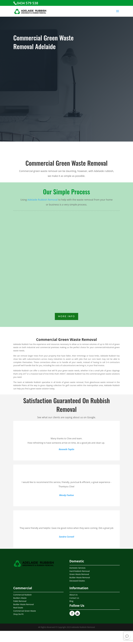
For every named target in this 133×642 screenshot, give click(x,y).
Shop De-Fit (18, 614)
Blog (71, 601)
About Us (73, 594)
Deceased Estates (77, 580)
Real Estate (18, 607)
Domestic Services (77, 568)
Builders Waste (19, 598)
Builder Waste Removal (79, 577)
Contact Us (74, 598)
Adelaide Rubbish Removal (42, 199)
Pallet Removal (19, 601)
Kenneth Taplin (66, 449)
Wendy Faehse (66, 495)
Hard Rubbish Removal (79, 571)
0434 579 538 (27, 3)
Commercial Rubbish (22, 594)
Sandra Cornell (66, 536)
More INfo (66, 316)
